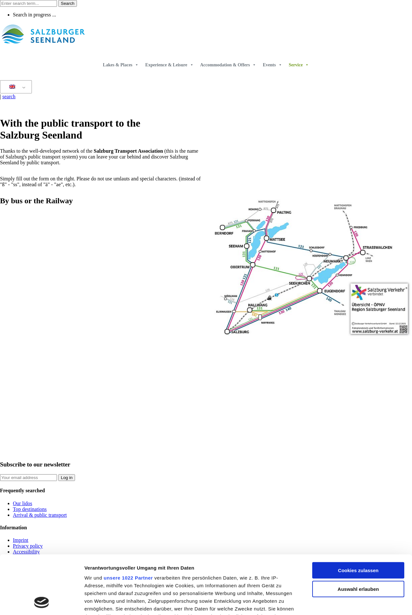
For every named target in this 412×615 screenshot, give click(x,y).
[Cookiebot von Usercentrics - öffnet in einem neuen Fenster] (42, 602)
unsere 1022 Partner (128, 523)
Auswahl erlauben (358, 534)
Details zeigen (342, 602)
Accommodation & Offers (228, 65)
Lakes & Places (121, 65)
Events (272, 65)
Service (299, 65)
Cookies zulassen (358, 515)
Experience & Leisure (169, 65)
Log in (66, 477)
